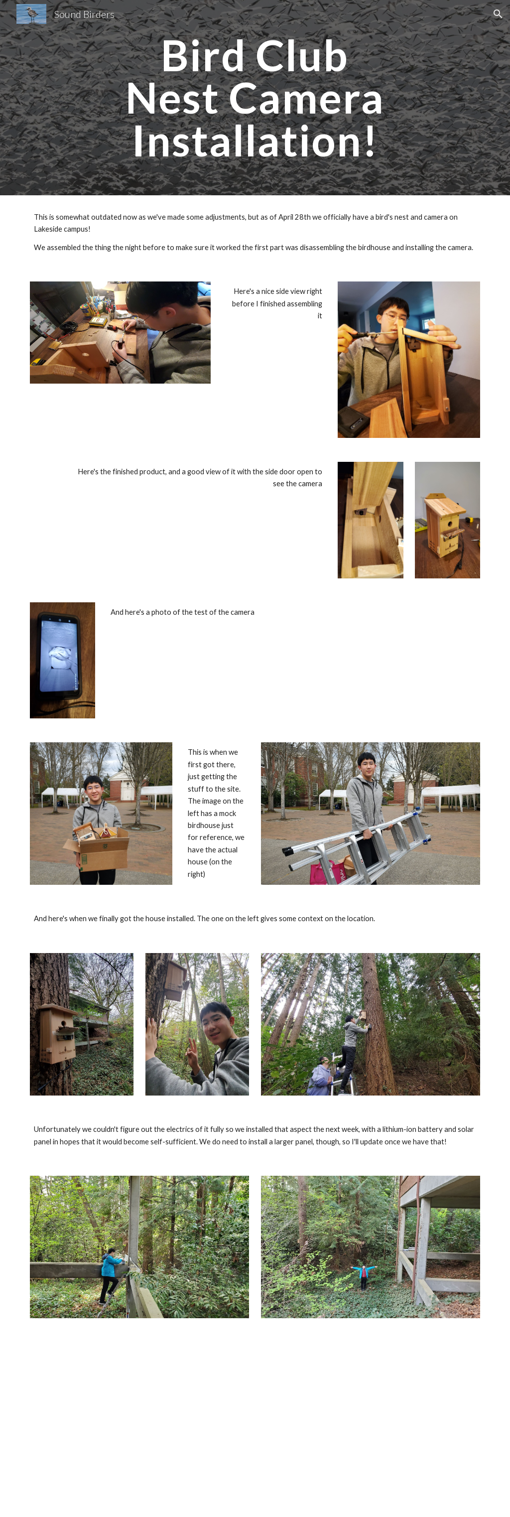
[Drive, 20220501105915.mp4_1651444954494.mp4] (140, 1423)
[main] (255, 97)
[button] (498, 14)
